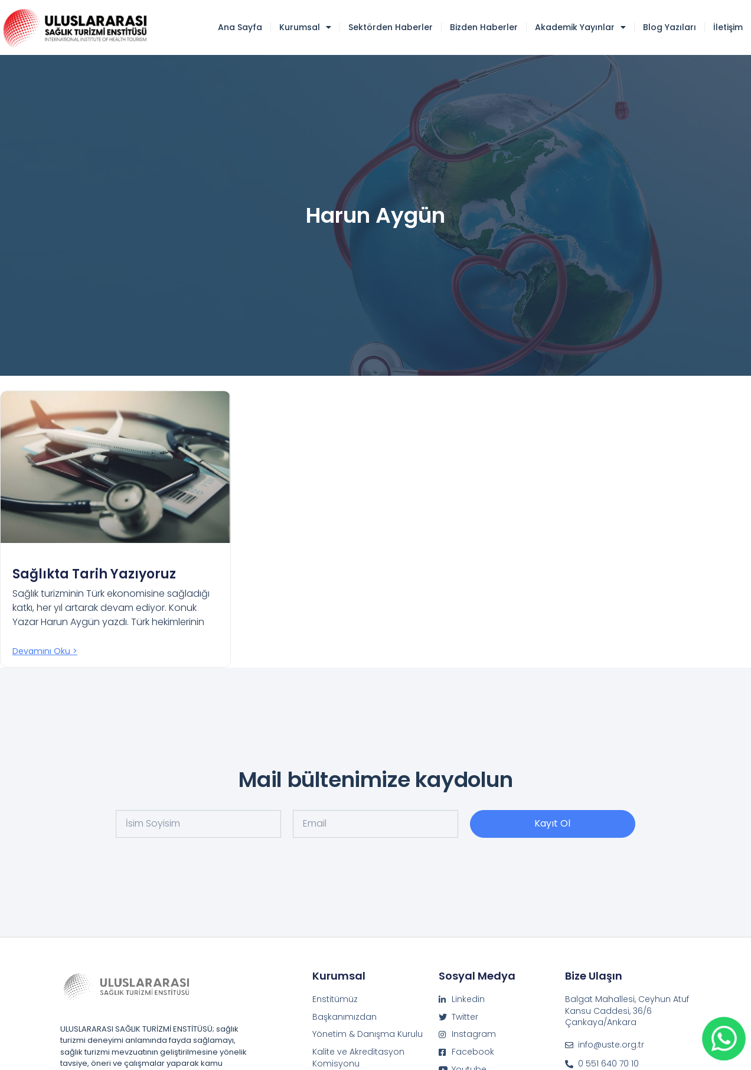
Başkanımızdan (344, 1017)
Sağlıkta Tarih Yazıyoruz (94, 574)
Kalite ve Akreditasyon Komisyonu (358, 1057)
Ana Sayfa (240, 27)
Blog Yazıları (669, 27)
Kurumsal (305, 27)
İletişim (728, 27)
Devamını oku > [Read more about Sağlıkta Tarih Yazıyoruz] (44, 651)
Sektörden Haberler (390, 27)
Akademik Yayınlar (580, 27)
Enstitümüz (335, 999)
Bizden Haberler (484, 27)
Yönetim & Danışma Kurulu (367, 1034)
